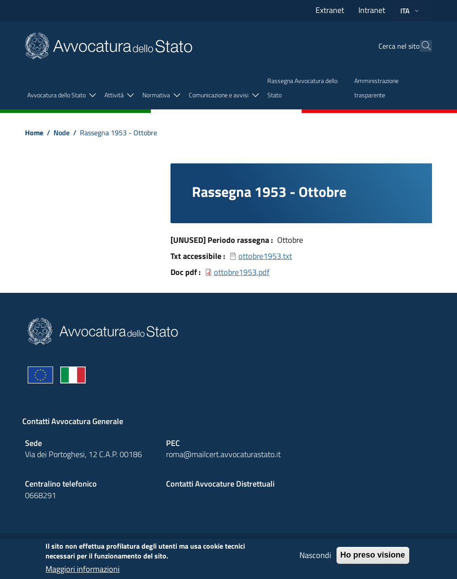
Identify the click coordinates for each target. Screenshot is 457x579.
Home (34, 132)
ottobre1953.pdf (242, 272)
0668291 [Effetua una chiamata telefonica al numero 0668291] (40, 495)
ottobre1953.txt (265, 256)
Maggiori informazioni (83, 573)
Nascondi (315, 558)
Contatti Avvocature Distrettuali (220, 484)
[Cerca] (421, 46)
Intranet (371, 10)
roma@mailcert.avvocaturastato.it (223, 454)
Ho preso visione (373, 558)
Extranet (330, 10)
